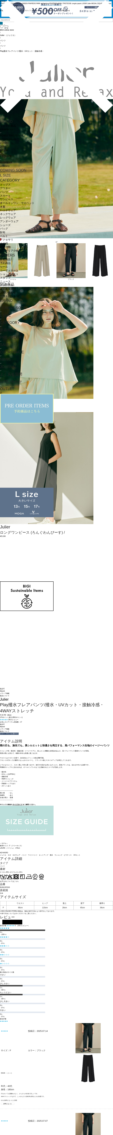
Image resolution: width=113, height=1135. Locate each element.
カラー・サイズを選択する (9, 733)
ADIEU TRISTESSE (11, 135)
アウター (5, 188)
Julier (3, 146)
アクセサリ (6, 239)
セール (4, 266)
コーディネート (9, 270)
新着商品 (5, 259)
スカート (5, 195)
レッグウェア (8, 217)
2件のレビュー (13, 720)
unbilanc (5, 165)
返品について (4, 696)
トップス (5, 184)
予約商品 (5, 263)
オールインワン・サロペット (17, 203)
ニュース (5, 281)
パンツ (4, 192)
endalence (6, 162)
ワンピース (6, 199)
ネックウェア (8, 214)
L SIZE (5, 175)
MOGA (4, 150)
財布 (2, 232)
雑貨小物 (5, 247)
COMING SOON (13, 170)
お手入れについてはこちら (9, 881)
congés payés (8, 139)
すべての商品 (8, 125)
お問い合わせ (8, 292)
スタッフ (5, 277)
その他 (4, 243)
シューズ (5, 225)
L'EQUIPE (6, 156)
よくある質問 (8, 288)
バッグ (4, 228)
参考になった (7, 1104)
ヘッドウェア (8, 210)
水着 (2, 206)
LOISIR (4, 142)
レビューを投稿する (12, 922)
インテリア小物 (9, 250)
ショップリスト (9, 274)
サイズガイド (17, 804)
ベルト (4, 236)
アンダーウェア (9, 221)
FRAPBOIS (6, 129)
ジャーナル (6, 285)
